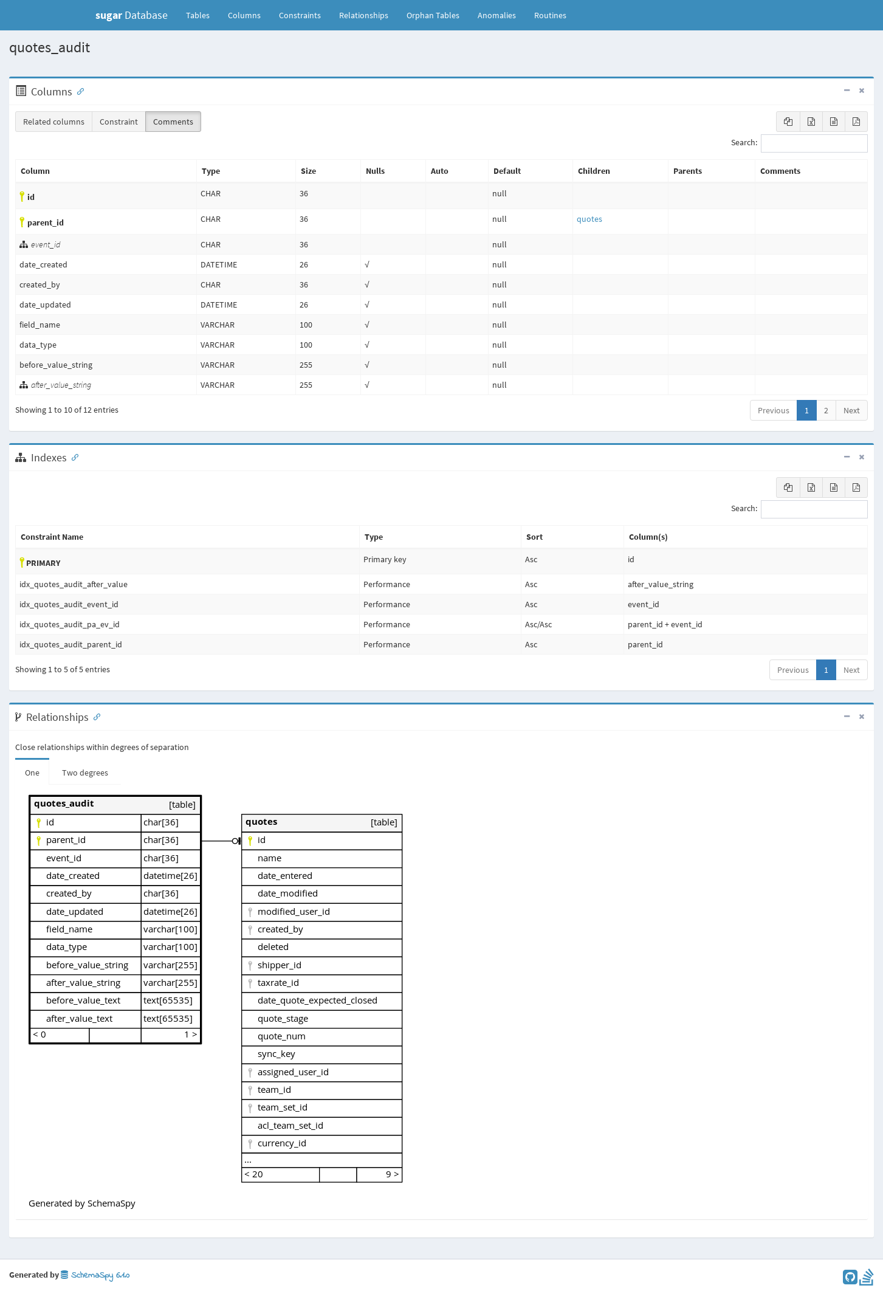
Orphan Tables (433, 15)
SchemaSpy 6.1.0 (95, 1275)
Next (851, 410)
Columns (244, 15)
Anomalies (497, 15)
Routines (550, 15)
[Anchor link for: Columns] (77, 90)
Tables (202, 15)
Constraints (300, 15)
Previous (773, 410)
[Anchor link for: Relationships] (94, 716)
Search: (799, 143)
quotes (589, 218)
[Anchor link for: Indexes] (72, 456)
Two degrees (85, 772)
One (32, 772)
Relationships (363, 15)
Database (131, 15)
